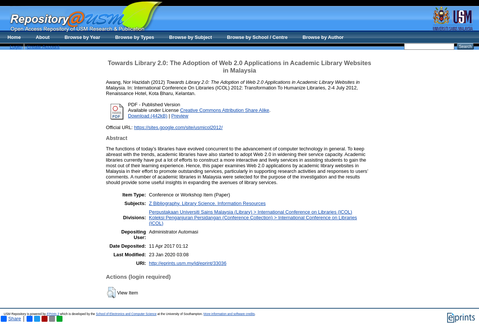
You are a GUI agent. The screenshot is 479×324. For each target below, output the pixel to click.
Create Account (43, 46)
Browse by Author (323, 37)
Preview (180, 116)
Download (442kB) (147, 116)
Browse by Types (134, 37)
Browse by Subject (190, 37)
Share (11, 319)
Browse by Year (82, 37)
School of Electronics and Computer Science (126, 314)
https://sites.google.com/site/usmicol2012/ (178, 127)
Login (15, 46)
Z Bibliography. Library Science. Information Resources (207, 203)
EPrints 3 (53, 314)
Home (14, 37)
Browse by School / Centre (257, 37)
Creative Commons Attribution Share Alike (224, 110)
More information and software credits (229, 314)
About (43, 37)
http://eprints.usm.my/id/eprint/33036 (187, 263)
